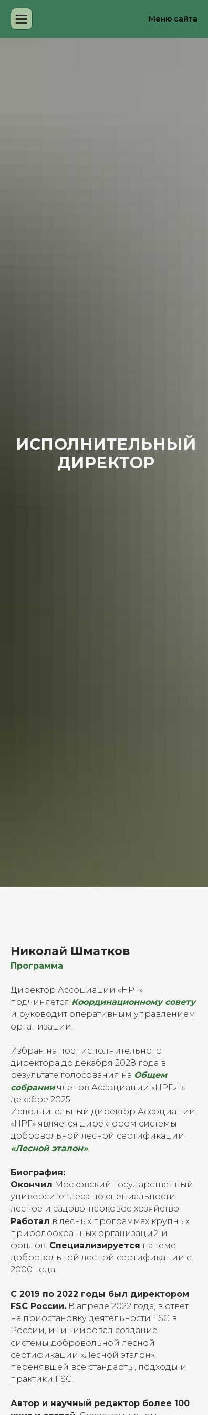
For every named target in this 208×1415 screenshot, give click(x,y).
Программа (37, 966)
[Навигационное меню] (22, 19)
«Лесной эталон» (49, 1148)
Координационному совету (133, 1002)
